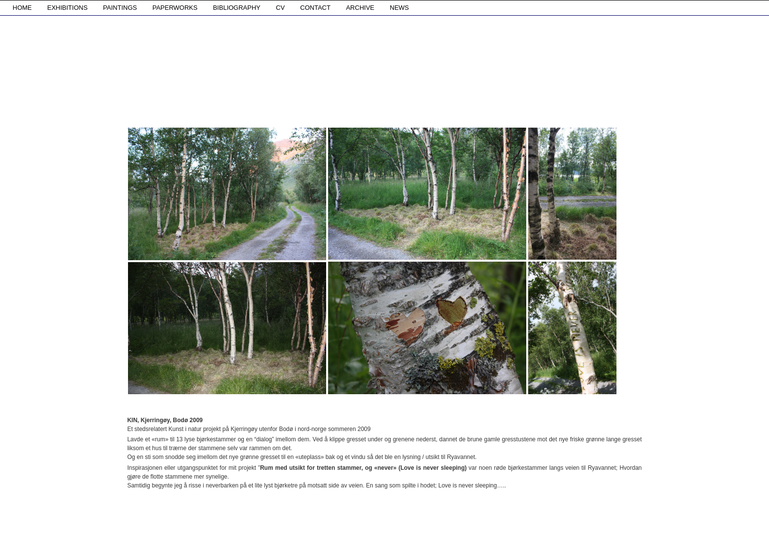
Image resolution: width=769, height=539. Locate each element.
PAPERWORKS (175, 7)
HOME (22, 7)
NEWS (399, 7)
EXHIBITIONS (67, 7)
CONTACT (315, 7)
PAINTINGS (120, 7)
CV (280, 7)
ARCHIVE (360, 7)
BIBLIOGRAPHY (236, 7)
